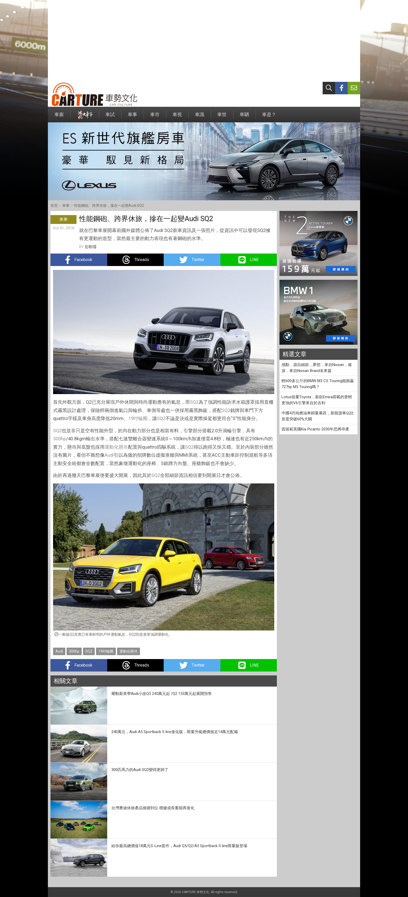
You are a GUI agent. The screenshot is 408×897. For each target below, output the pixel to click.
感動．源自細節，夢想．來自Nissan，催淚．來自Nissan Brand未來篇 (317, 367)
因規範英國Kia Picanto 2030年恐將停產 (315, 429)
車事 (132, 117)
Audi (109, 455)
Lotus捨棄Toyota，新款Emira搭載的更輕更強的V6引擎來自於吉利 (317, 400)
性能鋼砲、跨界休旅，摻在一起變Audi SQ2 (109, 205)
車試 (110, 117)
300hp (59, 438)
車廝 (59, 117)
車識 (199, 117)
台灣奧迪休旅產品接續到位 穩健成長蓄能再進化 (152, 808)
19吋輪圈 (138, 418)
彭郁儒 (91, 246)
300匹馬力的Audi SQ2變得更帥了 (139, 769)
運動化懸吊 (116, 447)
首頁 (54, 205)
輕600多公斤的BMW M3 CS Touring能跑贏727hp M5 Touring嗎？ (318, 383)
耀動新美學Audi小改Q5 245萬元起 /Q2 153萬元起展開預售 (161, 693)
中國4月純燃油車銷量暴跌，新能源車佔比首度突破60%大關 (318, 416)
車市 (155, 117)
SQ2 (194, 402)
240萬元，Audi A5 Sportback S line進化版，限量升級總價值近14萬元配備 (174, 731)
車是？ (269, 117)
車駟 (244, 117)
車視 (177, 117)
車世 (222, 117)
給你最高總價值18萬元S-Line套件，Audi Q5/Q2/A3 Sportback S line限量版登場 (179, 845)
